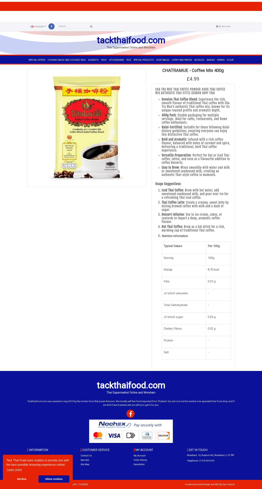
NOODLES (199, 60)
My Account (140, 455)
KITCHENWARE (116, 60)
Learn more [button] (14, 469)
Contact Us (86, 455)
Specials (85, 460)
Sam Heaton (228, 484)
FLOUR (230, 60)
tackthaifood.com (131, 40)
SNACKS (211, 60)
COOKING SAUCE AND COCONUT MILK (67, 60)
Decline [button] (21, 479)
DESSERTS (93, 60)
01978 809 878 (206, 460)
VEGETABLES (162, 60)
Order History (140, 460)
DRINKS (221, 60)
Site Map (85, 464)
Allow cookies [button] (54, 479)
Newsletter (139, 464)
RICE (128, 60)
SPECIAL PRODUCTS (144, 60)
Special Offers (37, 60)
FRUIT (104, 60)
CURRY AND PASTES (182, 60)
